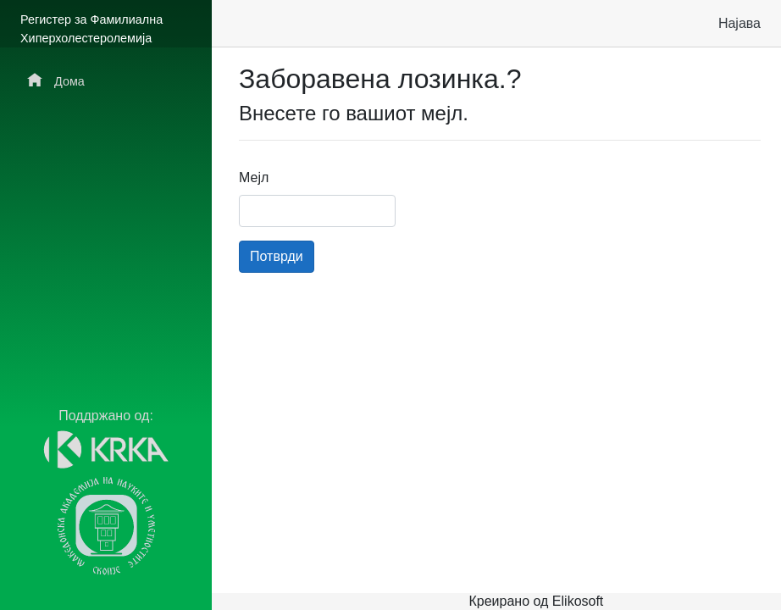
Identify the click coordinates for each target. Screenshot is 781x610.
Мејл (254, 177)
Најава (739, 23)
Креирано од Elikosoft (535, 601)
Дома (56, 80)
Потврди (276, 256)
